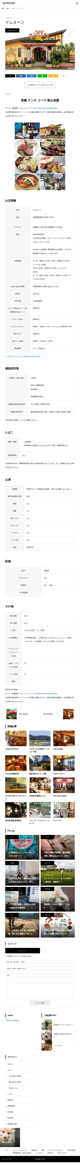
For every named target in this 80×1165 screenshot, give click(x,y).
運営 (42, 1153)
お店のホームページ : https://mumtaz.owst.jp (23, 356)
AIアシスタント (63, 1155)
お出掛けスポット (12, 30)
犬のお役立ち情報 (15, 1077)
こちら (22, 312)
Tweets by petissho (12, 1020)
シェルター (39, 1155)
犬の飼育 (11, 863)
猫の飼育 (10, 1120)
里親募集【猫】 (12, 1126)
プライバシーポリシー (56, 1153)
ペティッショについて (19, 1153)
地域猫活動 (11, 1108)
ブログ (12, 837)
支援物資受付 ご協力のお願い (22, 1155)
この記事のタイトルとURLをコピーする (40, 85)
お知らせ (47, 863)
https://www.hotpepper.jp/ (47, 108)
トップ (6, 1153)
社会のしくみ (13, 1089)
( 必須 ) (16, 962)
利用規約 (34, 1153)
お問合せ (50, 1155)
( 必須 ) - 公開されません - (17, 968)
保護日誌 (47, 889)
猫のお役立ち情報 (15, 1083)
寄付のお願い (71, 1153)
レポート (10, 1095)
